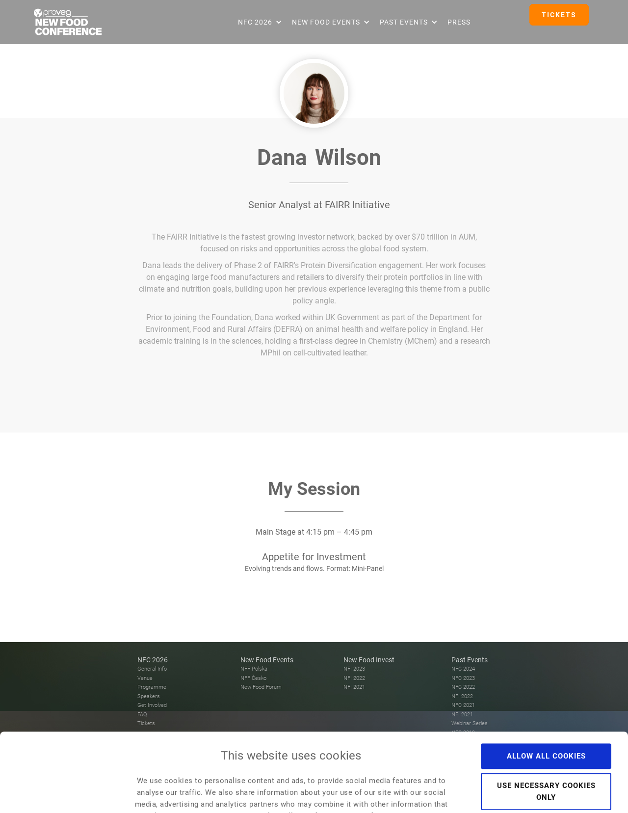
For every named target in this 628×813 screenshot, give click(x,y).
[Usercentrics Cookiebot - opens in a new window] (63, 793)
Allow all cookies (546, 682)
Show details (555, 793)
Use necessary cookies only (546, 717)
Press (459, 22)
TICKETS (559, 15)
